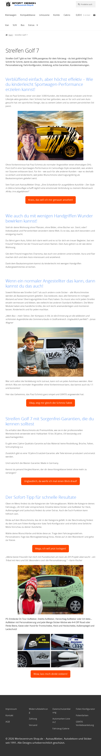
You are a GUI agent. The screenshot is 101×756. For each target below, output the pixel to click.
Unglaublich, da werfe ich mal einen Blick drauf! (50, 481)
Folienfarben (82, 715)
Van (7, 25)
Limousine (44, 15)
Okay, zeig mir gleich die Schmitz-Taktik (50, 402)
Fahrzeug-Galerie (60, 728)
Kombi (56, 15)
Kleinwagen (10, 15)
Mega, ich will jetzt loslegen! (50, 548)
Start (11, 35)
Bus (22, 25)
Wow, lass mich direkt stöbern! (50, 673)
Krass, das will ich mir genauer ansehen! (50, 199)
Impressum (11, 709)
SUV (15, 25)
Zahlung (33, 718)
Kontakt (9, 715)
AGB (8, 721)
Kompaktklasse (27, 15)
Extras (31, 25)
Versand (33, 725)
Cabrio (67, 15)
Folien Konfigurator (85, 709)
